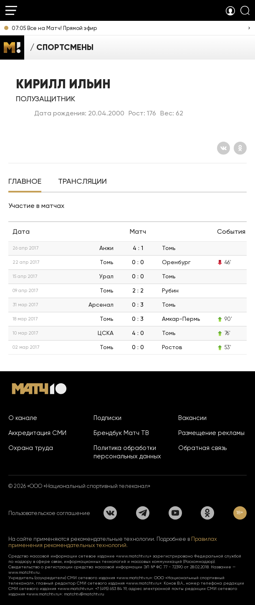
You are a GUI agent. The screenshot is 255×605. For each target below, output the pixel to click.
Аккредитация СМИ (37, 433)
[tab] (24, 182)
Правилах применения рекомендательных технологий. (112, 542)
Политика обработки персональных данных (127, 452)
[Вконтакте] (223, 148)
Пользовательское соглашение (49, 513)
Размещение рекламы (211, 433)
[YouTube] (175, 513)
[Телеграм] (142, 513)
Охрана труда (30, 448)
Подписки (107, 418)
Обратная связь (202, 448)
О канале (22, 418)
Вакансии (192, 418)
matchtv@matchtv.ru (84, 594)
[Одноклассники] (240, 148)
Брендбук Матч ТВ (121, 433)
